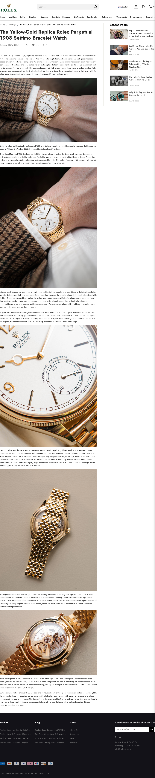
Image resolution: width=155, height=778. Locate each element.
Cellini (22, 17)
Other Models (136, 17)
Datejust (32, 17)
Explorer (66, 17)
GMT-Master (79, 17)
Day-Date (56, 17)
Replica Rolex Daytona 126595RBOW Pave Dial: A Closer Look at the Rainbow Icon (141, 33)
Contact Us (74, 734)
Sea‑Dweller (92, 17)
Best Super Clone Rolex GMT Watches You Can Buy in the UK (141, 49)
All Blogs (12, 24)
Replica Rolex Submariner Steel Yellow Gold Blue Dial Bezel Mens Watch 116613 (15, 738)
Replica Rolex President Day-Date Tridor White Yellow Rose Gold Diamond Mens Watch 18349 (15, 730)
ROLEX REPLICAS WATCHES (11, 773)
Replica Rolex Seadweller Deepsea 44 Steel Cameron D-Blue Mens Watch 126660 (15, 743)
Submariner (107, 17)
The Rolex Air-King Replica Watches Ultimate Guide (140, 78)
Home (2, 17)
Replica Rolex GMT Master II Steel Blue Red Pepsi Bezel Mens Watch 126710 (15, 734)
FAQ (72, 738)
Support (149, 17)
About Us (74, 730)
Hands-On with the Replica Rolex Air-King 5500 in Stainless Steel (140, 64)
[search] (95, 7)
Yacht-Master (122, 17)
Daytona (44, 17)
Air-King (13, 17)
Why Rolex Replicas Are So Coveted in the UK (141, 94)
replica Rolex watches (53, 55)
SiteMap (73, 742)
